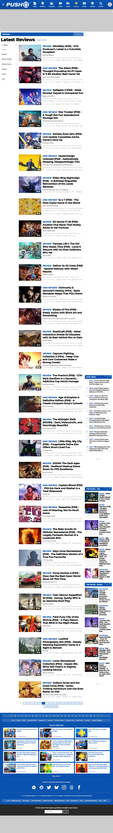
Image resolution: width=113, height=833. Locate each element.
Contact (50, 720)
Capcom (64, 301)
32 (38, 367)
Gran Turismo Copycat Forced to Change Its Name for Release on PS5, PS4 (99, 390)
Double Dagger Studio (67, 455)
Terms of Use (70, 720)
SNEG (63, 499)
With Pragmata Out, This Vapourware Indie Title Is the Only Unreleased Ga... (99, 448)
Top (13, 720)
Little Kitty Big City (83, 455)
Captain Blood (74, 499)
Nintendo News (59, 801)
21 (38, 235)
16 (81, 703)
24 (38, 82)
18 (38, 499)
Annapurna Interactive (69, 214)
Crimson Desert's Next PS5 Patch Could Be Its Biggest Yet (99, 441)
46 (38, 543)
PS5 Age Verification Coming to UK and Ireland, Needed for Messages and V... (99, 433)
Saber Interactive (67, 345)
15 (38, 301)
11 (62, 703)
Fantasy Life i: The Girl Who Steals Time (82, 258)
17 (45, 706)
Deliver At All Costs (77, 279)
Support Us (42, 720)
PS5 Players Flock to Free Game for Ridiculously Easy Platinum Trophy (100, 412)
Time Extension (36, 801)
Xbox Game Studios (68, 411)
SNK (63, 631)
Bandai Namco (67, 192)
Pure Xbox (26, 801)
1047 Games (65, 104)
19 (38, 674)
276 (95, 512)
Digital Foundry (48, 801)
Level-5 (65, 258)
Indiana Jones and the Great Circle (81, 697)
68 (95, 577)
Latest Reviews (18, 39)
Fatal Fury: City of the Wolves (77, 631)
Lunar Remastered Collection (80, 675)
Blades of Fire (77, 323)
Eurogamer (74, 801)
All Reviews (78, 34)
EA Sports (65, 236)
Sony (63, 565)
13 (38, 213)
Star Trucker (75, 126)
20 (38, 279)
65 (38, 191)
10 (38, 411)
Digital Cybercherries (68, 170)
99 (38, 565)
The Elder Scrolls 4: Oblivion (79, 543)
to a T (81, 214)
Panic (63, 521)
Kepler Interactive (67, 609)
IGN (67, 801)
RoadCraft (80, 345)
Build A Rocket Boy (67, 60)
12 (66, 703)
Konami (65, 279)
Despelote (72, 521)
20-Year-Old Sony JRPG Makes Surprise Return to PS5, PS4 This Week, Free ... (99, 382)
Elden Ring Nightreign (82, 192)
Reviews (58, 60)
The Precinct (74, 389)
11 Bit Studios (66, 82)
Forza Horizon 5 (82, 587)
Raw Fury (64, 126)
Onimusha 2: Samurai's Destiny (80, 301)
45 (95, 501)
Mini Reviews (82, 499)
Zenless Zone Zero (76, 148)
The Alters (77, 82)
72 (38, 477)
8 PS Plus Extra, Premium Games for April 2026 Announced (100, 427)
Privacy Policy (59, 720)
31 (38, 630)
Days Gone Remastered (76, 565)
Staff (24, 720)
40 (38, 257)
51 (38, 389)
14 (38, 455)
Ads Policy (79, 720)
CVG (100, 801)
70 (95, 556)
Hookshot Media (30, 796)
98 (38, 60)
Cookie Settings (97, 720)
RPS (105, 801)
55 (38, 323)
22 (95, 613)
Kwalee (64, 389)
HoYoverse (64, 148)
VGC (81, 801)
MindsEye (80, 60)
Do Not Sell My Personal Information (81, 796)
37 (38, 104)
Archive (87, 720)
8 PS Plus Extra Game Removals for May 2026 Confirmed (98, 405)
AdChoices (67, 796)
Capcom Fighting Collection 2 (80, 367)
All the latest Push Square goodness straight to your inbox (56, 808)
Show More (56, 776)
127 (38, 608)
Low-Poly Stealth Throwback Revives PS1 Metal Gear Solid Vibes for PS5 (99, 420)
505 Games (65, 323)
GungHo (64, 675)
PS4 (69, 301)
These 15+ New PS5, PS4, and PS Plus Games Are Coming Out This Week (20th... (99, 397)
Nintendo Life (16, 801)
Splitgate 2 (77, 104)
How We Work (32, 720)
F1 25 (74, 236)
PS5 (75, 60)
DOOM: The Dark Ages (77, 477)
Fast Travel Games (68, 433)
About (18, 720)
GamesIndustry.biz (91, 801)
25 (95, 529)
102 (38, 587)
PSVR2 (80, 433)
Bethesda (63, 477)
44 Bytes (60, 796)
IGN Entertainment (46, 796)
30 (38, 433)
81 (38, 696)
